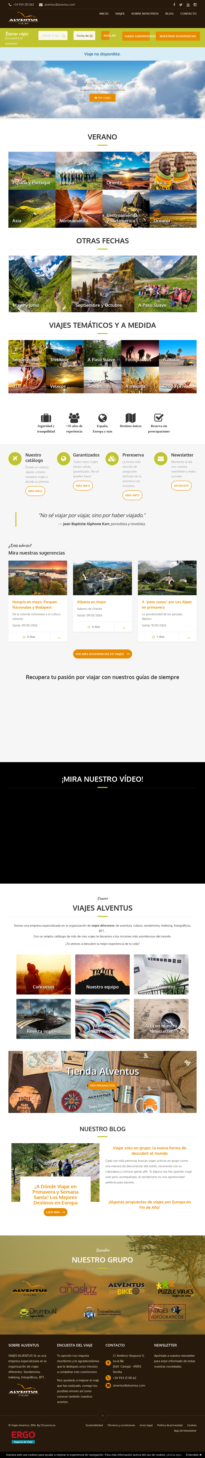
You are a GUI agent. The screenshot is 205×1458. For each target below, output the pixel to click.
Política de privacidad (170, 1426)
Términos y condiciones (121, 1426)
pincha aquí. (174, 1454)
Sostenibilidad (94, 1426)
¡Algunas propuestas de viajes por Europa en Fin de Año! (150, 1205)
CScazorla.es (47, 1426)
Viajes (120, 13)
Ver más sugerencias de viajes (102, 655)
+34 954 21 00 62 (124, 1379)
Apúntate (181, 486)
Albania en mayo (91, 602)
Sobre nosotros (145, 13)
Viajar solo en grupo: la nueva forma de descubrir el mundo (149, 1151)
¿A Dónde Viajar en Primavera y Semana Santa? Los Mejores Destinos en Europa (55, 1195)
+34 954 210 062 (23, 4)
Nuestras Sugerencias (178, 35)
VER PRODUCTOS (102, 1087)
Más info (35, 491)
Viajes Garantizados (137, 35)
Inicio (104, 13)
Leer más (55, 1213)
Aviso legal (146, 1426)
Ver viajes (103, 97)
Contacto (188, 13)
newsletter (188, 1357)
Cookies (192, 1426)
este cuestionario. (86, 1373)
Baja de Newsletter (185, 1431)
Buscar (106, 35)
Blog (169, 13)
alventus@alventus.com (59, 4)
